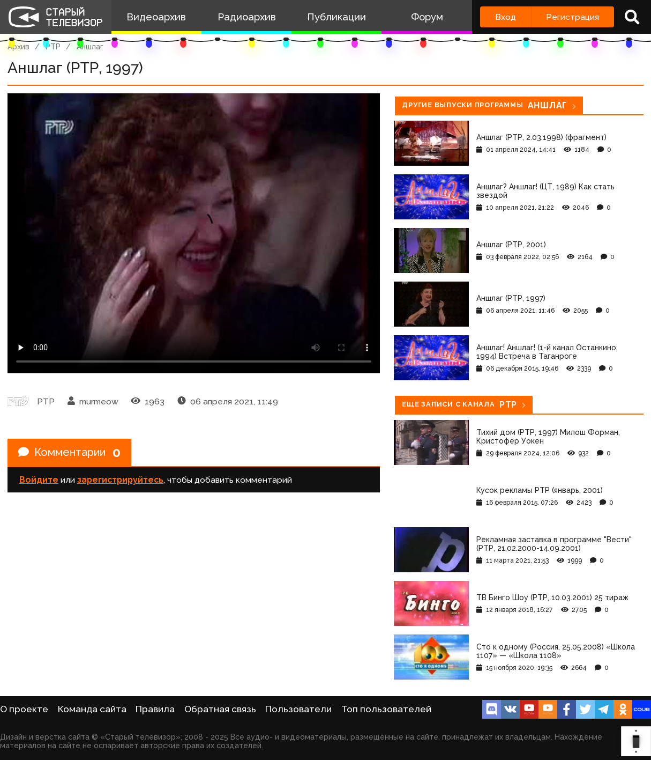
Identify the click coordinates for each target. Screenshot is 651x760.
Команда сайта (92, 709)
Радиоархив (247, 17)
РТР (53, 46)
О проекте (24, 709)
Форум (427, 17)
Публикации (336, 17)
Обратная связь (220, 709)
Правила (155, 709)
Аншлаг (90, 46)
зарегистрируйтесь (120, 480)
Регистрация (572, 17)
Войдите (38, 480)
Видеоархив (156, 17)
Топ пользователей (386, 709)
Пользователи (298, 709)
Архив (18, 46)
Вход (505, 17)
